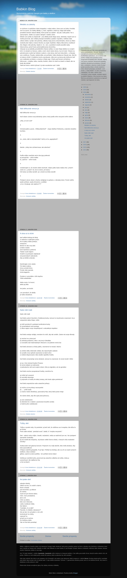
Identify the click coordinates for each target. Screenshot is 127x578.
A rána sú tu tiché (27, 233)
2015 (85, 147)
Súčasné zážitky (31, 196)
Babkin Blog (25, 9)
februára (87, 120)
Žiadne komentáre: (48, 68)
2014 (85, 150)
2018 (85, 92)
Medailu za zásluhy (27, 24)
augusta (87, 105)
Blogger (75, 573)
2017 (85, 142)
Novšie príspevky (27, 536)
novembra (88, 97)
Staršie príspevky (70, 536)
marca (87, 118)
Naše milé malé (26, 310)
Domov (48, 536)
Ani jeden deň (25, 479)
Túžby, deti (24, 423)
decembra (88, 94)
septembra (88, 102)
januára (87, 123)
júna (86, 110)
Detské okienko (30, 71)
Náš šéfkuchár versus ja (29, 109)
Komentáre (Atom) (36, 540)
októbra (87, 99)
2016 (85, 144)
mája (86, 112)
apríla (86, 115)
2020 (85, 87)
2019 (85, 89)
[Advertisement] (48, 89)
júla (86, 107)
